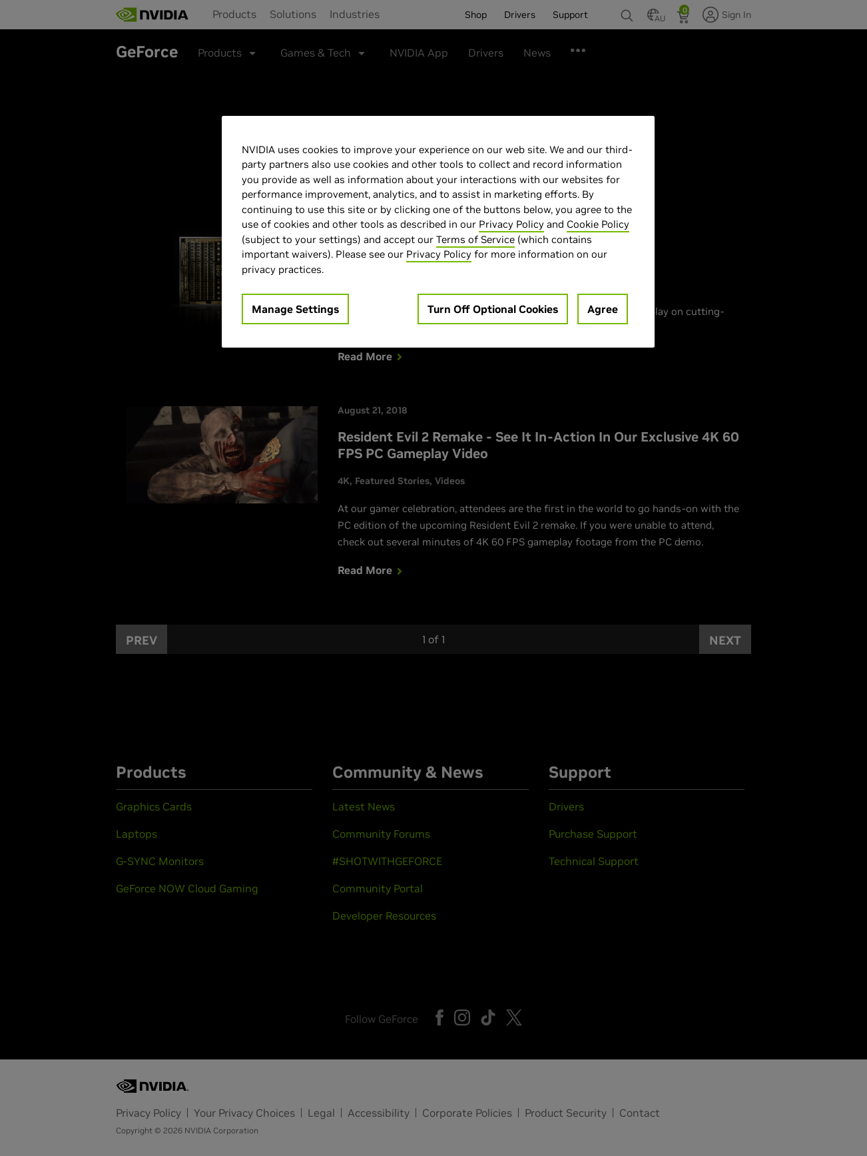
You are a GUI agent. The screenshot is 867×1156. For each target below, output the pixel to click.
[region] (438, 232)
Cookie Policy (598, 224)
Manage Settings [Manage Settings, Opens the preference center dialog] (295, 309)
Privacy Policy (511, 224)
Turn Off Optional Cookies (493, 309)
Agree (602, 309)
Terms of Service (475, 239)
